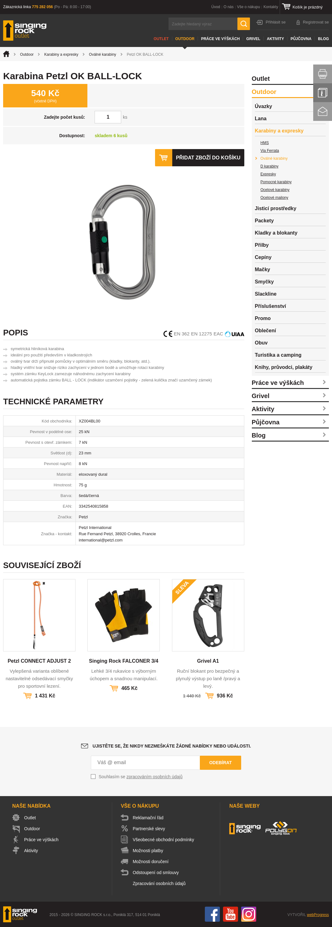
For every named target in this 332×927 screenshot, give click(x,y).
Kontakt (322, 111)
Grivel (253, 39)
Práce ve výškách (220, 39)
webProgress (318, 915)
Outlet (161, 39)
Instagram (248, 914)
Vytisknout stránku (322, 74)
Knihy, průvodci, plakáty (284, 367)
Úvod (215, 7)
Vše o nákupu (248, 7)
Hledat (243, 24)
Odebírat (220, 762)
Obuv (261, 342)
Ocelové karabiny (275, 190)
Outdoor (185, 39)
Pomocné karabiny (276, 182)
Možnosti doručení (151, 861)
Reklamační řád (148, 817)
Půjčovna (301, 39)
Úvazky (263, 106)
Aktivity (275, 39)
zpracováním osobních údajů (155, 776)
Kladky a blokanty (276, 233)
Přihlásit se (276, 22)
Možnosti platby (148, 850)
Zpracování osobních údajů (159, 883)
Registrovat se (316, 22)
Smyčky (264, 281)
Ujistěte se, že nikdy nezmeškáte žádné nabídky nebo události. (172, 745)
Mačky (262, 269)
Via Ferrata (270, 150)
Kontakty (270, 7)
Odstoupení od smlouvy (156, 872)
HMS (265, 143)
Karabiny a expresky (61, 54)
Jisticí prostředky (276, 208)
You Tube (230, 914)
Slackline (266, 294)
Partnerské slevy (149, 828)
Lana (261, 118)
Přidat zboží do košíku (208, 157)
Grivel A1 (208, 661)
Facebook (212, 914)
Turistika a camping (278, 355)
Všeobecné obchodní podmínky (163, 839)
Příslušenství (270, 306)
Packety (264, 220)
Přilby (262, 245)
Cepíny (263, 257)
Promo (263, 318)
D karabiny (269, 166)
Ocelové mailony (274, 197)
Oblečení (265, 330)
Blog (323, 39)
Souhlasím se (141, 776)
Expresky (268, 174)
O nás (229, 7)
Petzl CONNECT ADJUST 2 (39, 661)
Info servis (322, 92)
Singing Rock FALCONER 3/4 (123, 661)
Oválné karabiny (102, 54)
